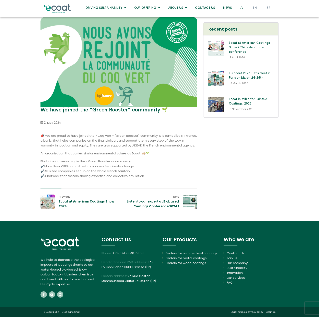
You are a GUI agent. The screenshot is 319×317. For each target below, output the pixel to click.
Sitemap (270, 312)
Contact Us (205, 8)
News (227, 8)
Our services (236, 277)
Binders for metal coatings (186, 258)
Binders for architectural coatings (191, 253)
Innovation (235, 273)
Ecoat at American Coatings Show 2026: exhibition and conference (249, 47)
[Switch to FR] (268, 7)
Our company (237, 263)
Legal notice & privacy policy (247, 312)
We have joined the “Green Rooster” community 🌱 (104, 110)
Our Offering (147, 7)
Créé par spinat (71, 312)
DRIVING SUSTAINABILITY (106, 7)
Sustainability (237, 268)
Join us (232, 258)
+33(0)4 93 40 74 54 (128, 253)
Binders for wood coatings (186, 263)
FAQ (230, 282)
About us (177, 7)
